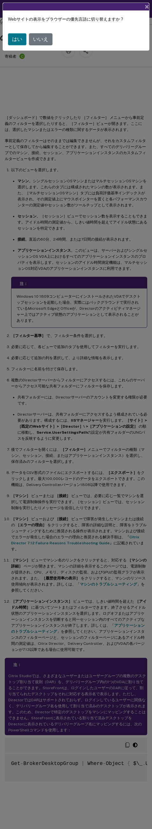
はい (17, 39)
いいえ (40, 39)
